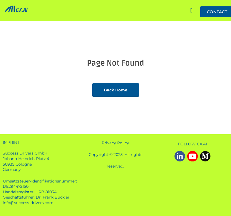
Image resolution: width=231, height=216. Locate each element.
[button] (191, 11)
